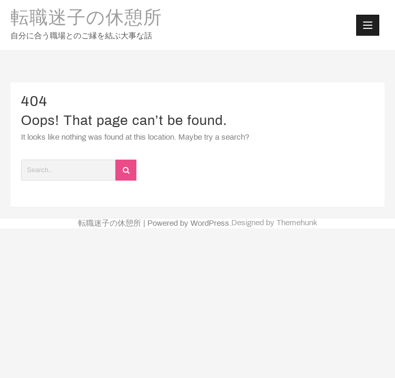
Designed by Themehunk (274, 223)
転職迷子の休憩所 (86, 18)
